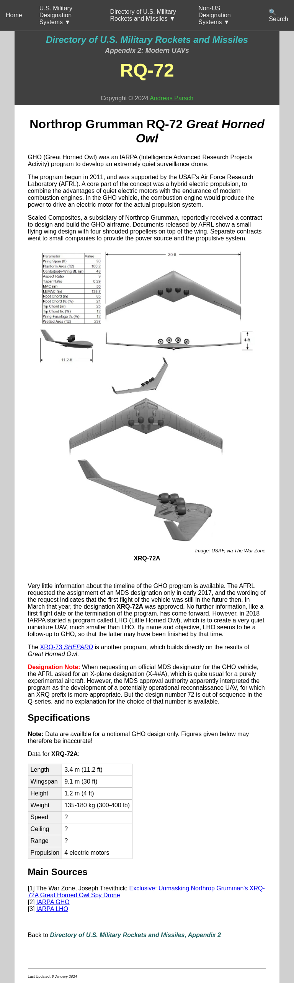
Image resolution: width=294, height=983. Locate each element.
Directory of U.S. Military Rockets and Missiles (147, 39)
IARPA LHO (52, 909)
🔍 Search (278, 15)
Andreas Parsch (171, 98)
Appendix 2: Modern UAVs (147, 50)
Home (14, 15)
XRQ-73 (66, 647)
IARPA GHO (53, 902)
